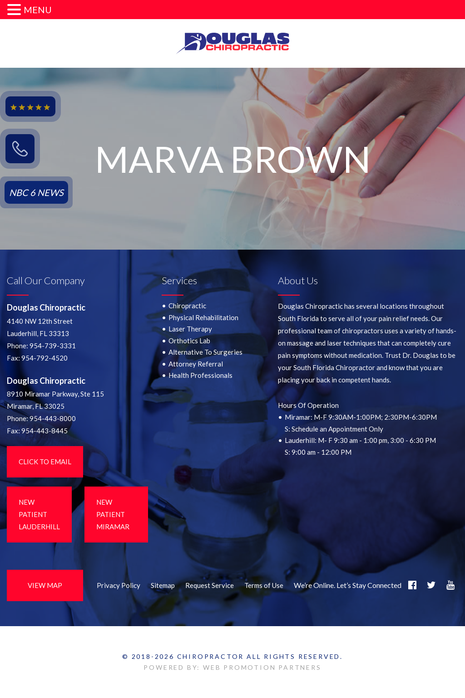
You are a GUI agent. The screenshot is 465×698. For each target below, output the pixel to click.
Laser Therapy (190, 329)
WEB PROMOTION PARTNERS (262, 667)
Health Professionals (200, 375)
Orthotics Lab (189, 340)
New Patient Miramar (112, 514)
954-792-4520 (44, 358)
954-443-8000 (53, 418)
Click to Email (45, 461)
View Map (45, 585)
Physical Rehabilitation (203, 317)
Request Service (209, 585)
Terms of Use (263, 585)
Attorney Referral (195, 364)
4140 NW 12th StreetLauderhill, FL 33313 (40, 327)
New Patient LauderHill (39, 514)
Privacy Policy (118, 585)
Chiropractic (187, 305)
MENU (38, 9)
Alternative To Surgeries (205, 352)
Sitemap (163, 585)
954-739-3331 (53, 345)
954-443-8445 (44, 431)
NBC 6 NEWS (36, 192)
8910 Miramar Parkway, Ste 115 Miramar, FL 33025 (55, 400)
